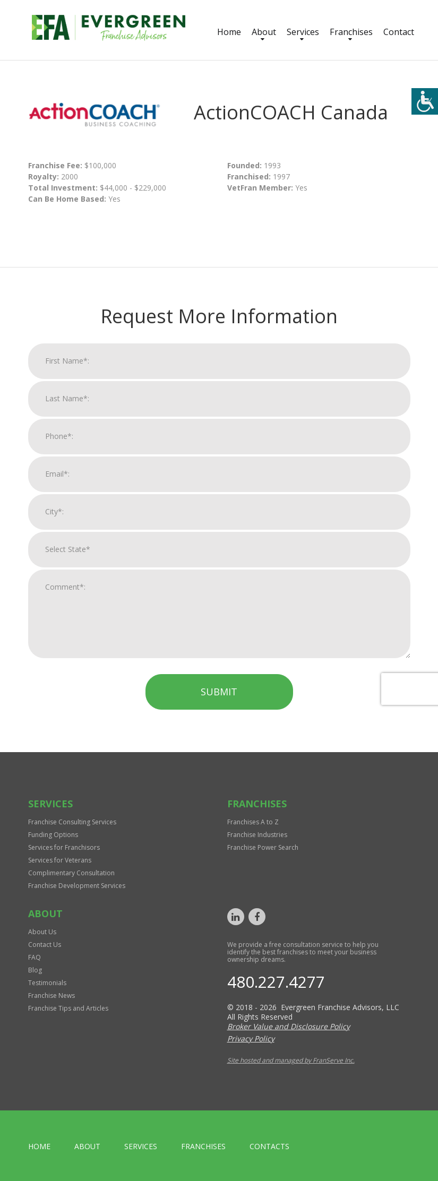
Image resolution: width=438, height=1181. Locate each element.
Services (303, 32)
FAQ (34, 957)
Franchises (351, 32)
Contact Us (44, 944)
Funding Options (53, 834)
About (264, 32)
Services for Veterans (59, 860)
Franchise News (51, 995)
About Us (42, 931)
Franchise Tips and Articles (68, 1008)
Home (229, 32)
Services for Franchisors (64, 847)
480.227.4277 (276, 982)
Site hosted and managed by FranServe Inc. (291, 1060)
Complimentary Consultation (71, 872)
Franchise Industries (257, 834)
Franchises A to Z (253, 821)
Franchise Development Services (76, 885)
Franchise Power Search (262, 847)
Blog (35, 970)
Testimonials (47, 982)
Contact (398, 32)
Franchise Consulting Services (72, 821)
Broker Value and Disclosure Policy (288, 1026)
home (39, 1146)
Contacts (269, 1146)
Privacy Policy (250, 1038)
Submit (219, 701)
